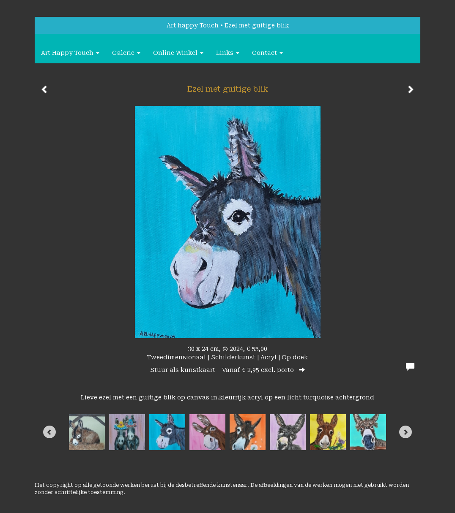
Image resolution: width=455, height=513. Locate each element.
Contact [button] (267, 52)
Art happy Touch (193, 25)
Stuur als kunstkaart (227, 369)
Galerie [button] (126, 52)
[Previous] (49, 432)
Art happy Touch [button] (70, 52)
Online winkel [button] (178, 52)
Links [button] (227, 52)
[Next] (405, 432)
